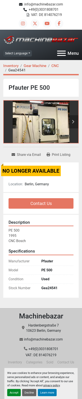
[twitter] (35, 23)
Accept (14, 392)
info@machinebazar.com (43, 4)
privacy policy (51, 385)
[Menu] (61, 53)
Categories (34, 362)
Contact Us (41, 203)
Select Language (16, 53)
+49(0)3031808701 (44, 9)
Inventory (15, 362)
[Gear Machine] (35, 66)
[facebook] (59, 23)
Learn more (47, 392)
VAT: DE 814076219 (46, 15)
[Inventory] (11, 66)
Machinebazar (41, 316)
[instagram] (23, 23)
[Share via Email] (26, 155)
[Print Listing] (58, 155)
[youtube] (47, 23)
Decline (29, 392)
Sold (49, 362)
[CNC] (55, 66)
